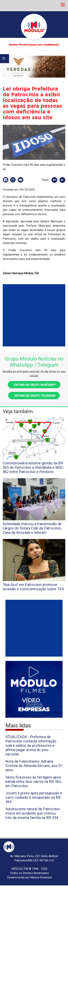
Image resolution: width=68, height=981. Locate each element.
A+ (54, 180)
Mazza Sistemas (41, 877)
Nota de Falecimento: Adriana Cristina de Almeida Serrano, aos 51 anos (33, 765)
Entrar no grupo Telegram (34, 395)
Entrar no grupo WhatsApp (34, 385)
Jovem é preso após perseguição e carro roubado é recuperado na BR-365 (33, 797)
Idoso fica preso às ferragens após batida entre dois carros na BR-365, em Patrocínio (33, 781)
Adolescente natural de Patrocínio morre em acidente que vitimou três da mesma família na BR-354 (32, 813)
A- (62, 180)
